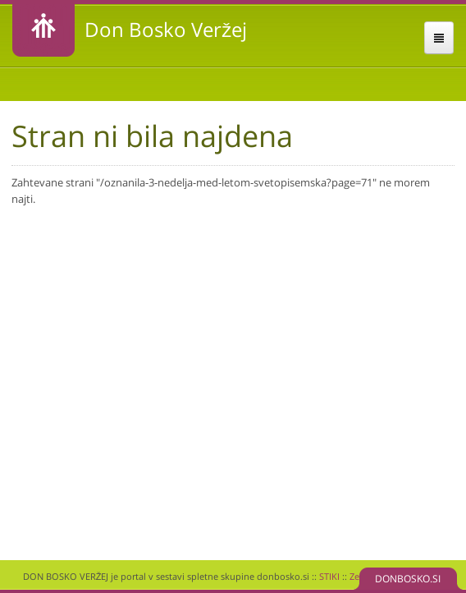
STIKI (329, 576)
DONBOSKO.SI (408, 579)
